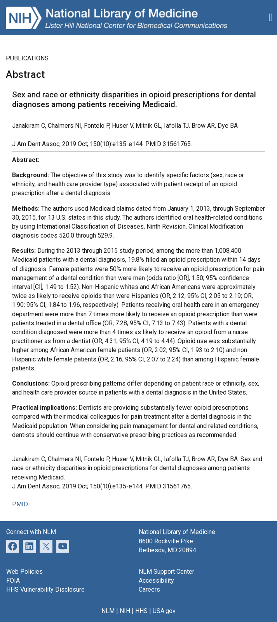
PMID (20, 504)
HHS (141, 611)
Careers (149, 589)
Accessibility (156, 580)
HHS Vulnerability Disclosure (45, 589)
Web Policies (24, 571)
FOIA (13, 580)
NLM (108, 611)
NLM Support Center (166, 571)
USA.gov (164, 611)
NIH (125, 611)
